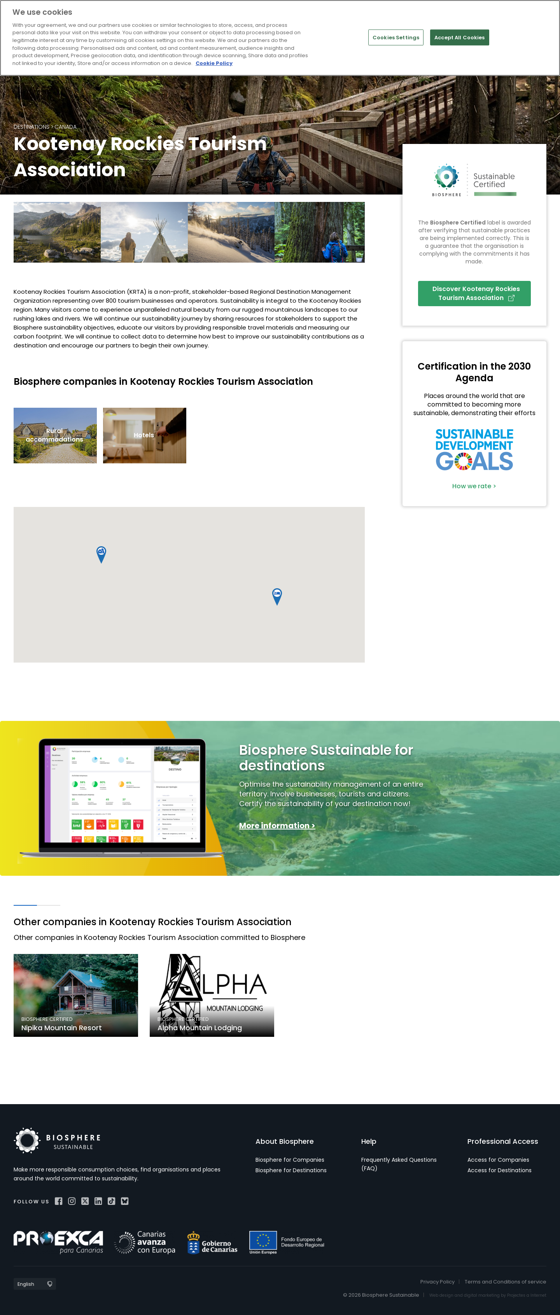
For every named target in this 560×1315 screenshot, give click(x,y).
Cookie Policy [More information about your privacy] (214, 63)
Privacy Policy (437, 1281)
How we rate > (474, 486)
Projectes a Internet (526, 1295)
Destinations (31, 127)
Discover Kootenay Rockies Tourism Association (476, 293)
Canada (65, 127)
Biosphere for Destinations (291, 1170)
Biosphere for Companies (290, 1160)
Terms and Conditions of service (505, 1281)
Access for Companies (498, 1160)
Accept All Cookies (459, 37)
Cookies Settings (396, 37)
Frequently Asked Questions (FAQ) (399, 1164)
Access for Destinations (499, 1170)
